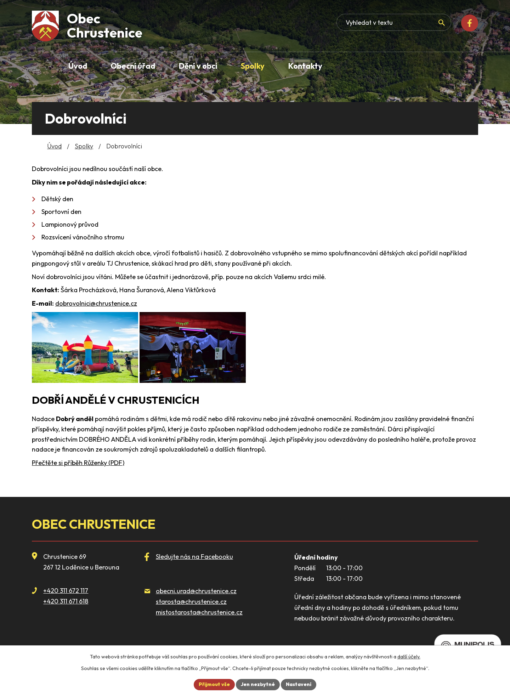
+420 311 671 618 (65, 601)
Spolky (84, 146)
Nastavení (298, 684)
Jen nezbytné (258, 684)
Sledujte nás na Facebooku (194, 556)
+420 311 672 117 (65, 590)
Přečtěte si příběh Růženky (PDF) (78, 463)
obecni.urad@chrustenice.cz (196, 591)
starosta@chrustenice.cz (191, 601)
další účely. (408, 656)
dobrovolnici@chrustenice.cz (96, 303)
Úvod (54, 146)
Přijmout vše (214, 684)
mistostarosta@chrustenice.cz (199, 612)
